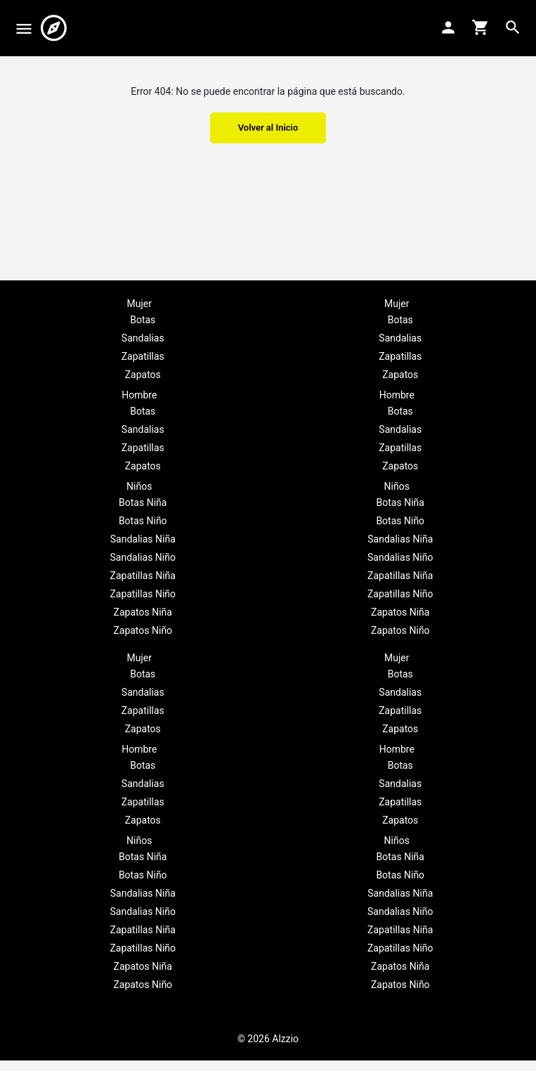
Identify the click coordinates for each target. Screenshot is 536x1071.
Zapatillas (143, 356)
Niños (139, 486)
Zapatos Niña (143, 612)
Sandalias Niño (143, 557)
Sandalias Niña (143, 539)
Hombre (139, 395)
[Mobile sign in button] (448, 27)
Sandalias (143, 338)
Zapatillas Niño (143, 593)
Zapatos (143, 374)
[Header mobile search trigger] (513, 27)
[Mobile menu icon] (24, 28)
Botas (142, 319)
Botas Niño (143, 520)
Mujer (139, 303)
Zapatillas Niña (143, 575)
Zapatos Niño (142, 630)
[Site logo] (55, 28)
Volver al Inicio (268, 127)
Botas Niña (142, 502)
